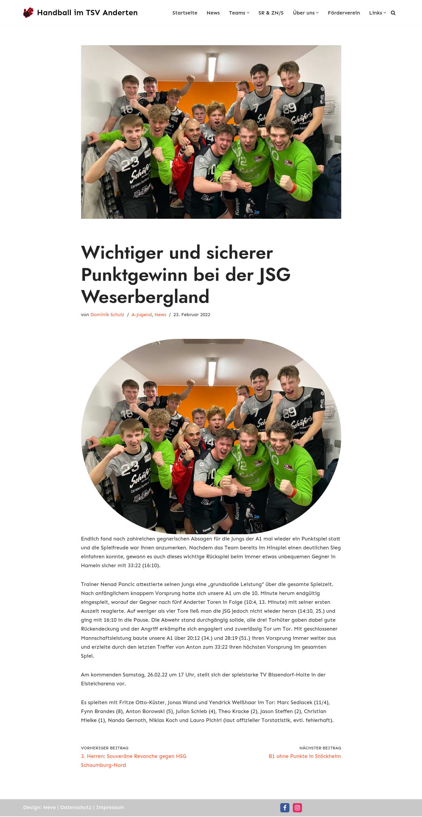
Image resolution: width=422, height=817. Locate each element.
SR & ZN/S (270, 13)
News (213, 13)
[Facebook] (284, 808)
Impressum (110, 808)
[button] (248, 13)
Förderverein (344, 13)
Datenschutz (76, 808)
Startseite (184, 13)
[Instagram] (297, 808)
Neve (49, 808)
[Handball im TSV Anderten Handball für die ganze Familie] (80, 12)
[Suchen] (393, 12)
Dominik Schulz (107, 315)
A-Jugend (142, 315)
